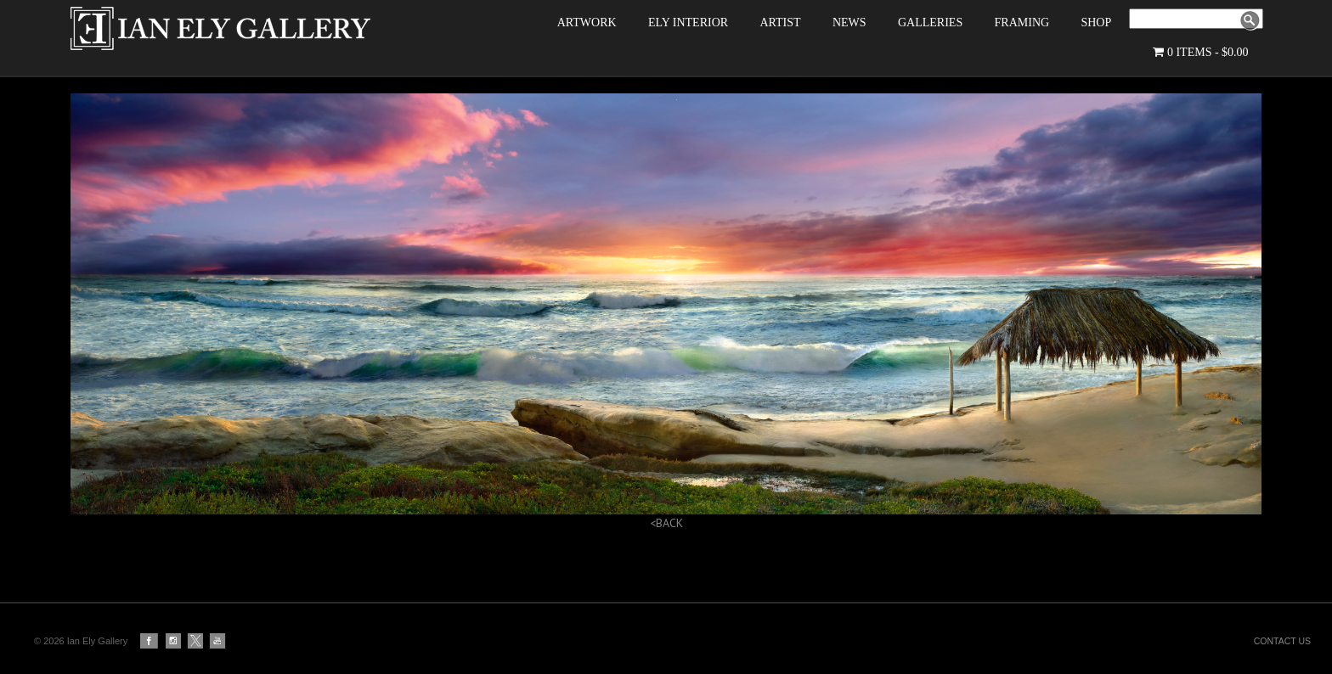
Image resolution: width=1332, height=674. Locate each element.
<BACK (666, 541)
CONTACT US (1282, 641)
